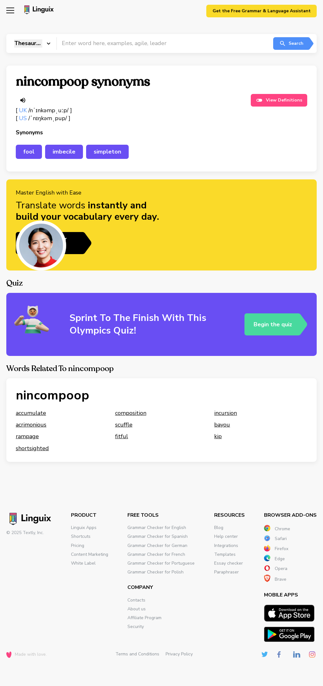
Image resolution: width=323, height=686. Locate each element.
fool (28, 151)
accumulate (31, 413)
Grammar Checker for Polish (155, 572)
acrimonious (31, 424)
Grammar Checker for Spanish (157, 536)
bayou (222, 424)
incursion (225, 413)
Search (291, 43)
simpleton (107, 151)
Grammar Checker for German (157, 546)
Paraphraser (226, 572)
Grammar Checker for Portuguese (161, 563)
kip (218, 436)
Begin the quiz (273, 324)
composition (130, 413)
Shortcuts (81, 536)
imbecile (64, 151)
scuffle (123, 424)
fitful (121, 436)
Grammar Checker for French (156, 554)
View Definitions (279, 100)
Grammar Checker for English (156, 528)
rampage (27, 436)
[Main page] (38, 10)
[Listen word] (22, 100)
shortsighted (32, 448)
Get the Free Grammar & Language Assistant (262, 11)
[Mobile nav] (10, 11)
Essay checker (228, 563)
